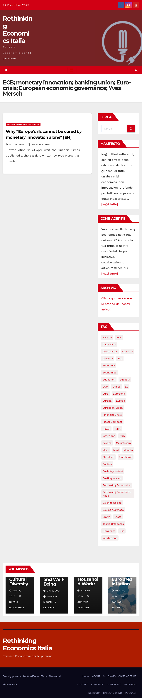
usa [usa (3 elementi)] (122, 530)
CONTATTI (82, 684)
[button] (136, 70)
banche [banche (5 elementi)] (107, 337)
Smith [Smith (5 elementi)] (106, 516)
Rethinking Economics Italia (17, 30)
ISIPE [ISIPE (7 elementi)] (118, 428)
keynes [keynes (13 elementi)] (107, 442)
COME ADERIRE (127, 676)
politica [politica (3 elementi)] (107, 464)
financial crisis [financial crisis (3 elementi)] (112, 414)
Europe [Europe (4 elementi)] (120, 400)
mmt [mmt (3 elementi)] (116, 449)
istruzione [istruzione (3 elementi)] (109, 435)
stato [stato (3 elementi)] (118, 516)
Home (85, 676)
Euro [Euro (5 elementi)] (105, 393)
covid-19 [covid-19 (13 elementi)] (127, 351)
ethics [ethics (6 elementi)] (116, 386)
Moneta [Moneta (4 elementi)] (128, 449)
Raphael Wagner (118, 602)
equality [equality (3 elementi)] (125, 379)
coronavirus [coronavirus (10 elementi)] (110, 351)
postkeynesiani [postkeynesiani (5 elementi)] (112, 478)
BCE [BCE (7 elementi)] (119, 337)
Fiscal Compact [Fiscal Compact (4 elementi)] (112, 421)
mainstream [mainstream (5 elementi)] (123, 442)
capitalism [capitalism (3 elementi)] (109, 344)
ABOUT (96, 676)
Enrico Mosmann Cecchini (50, 602)
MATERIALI (130, 684)
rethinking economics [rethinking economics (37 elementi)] (117, 485)
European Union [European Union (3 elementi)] (113, 407)
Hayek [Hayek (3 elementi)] (106, 428)
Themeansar (10, 684)
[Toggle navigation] (72, 70)
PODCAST (130, 693)
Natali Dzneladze (16, 602)
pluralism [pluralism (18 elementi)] (108, 457)
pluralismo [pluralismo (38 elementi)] (125, 457)
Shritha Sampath (83, 602)
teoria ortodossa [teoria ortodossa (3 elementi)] (113, 523)
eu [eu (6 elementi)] (126, 386)
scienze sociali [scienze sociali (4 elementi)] (112, 502)
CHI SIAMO (109, 676)
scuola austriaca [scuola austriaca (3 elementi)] (113, 509)
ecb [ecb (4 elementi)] (119, 358)
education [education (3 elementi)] (109, 379)
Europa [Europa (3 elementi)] (107, 400)
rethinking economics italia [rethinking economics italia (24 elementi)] (117, 494)
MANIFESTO (114, 684)
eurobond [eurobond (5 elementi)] (119, 393)
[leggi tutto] (109, 204)
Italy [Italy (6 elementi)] (122, 435)
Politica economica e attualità (23, 124)
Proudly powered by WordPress (21, 676)
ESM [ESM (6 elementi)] (105, 386)
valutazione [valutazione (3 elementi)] (110, 537)
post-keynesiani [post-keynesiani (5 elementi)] (113, 471)
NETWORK (94, 693)
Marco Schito (39, 144)
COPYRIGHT (98, 684)
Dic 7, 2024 (54, 590)
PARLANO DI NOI (112, 693)
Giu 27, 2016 (16, 144)
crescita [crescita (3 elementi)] (108, 358)
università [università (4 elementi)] (109, 530)
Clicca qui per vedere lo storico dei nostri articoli (116, 304)
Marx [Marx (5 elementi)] (106, 449)
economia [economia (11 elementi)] (109, 365)
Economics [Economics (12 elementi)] (109, 372)
